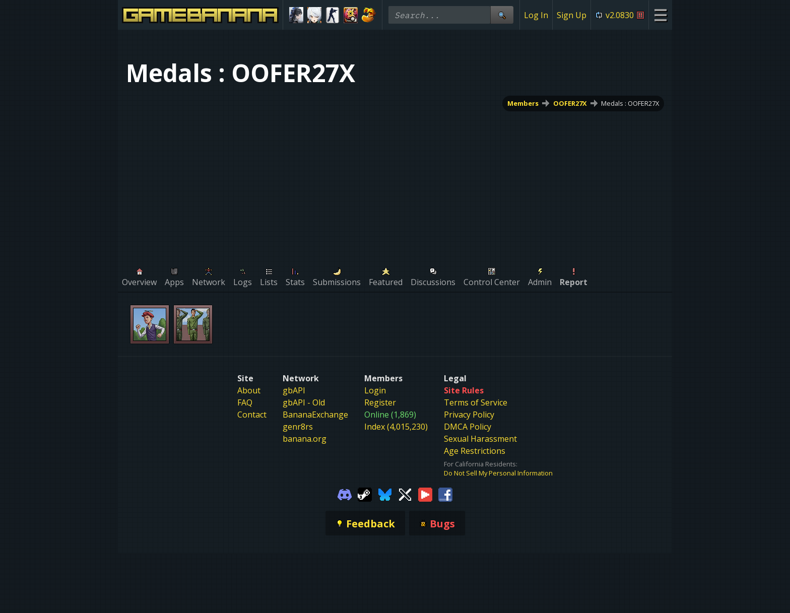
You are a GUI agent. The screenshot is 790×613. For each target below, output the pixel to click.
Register (380, 402)
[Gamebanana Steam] (365, 493)
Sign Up (571, 15)
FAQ (244, 402)
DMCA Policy (467, 426)
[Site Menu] (660, 15)
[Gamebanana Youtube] (425, 493)
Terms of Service (475, 402)
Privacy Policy (469, 414)
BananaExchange (315, 414)
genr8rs (298, 426)
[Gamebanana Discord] (345, 493)
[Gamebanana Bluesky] (385, 493)
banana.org (304, 438)
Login (375, 390)
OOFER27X (570, 103)
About (248, 390)
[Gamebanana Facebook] (445, 493)
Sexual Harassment (480, 438)
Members (523, 103)
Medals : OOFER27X (630, 103)
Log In (536, 15)
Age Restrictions (474, 450)
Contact (252, 414)
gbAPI (294, 390)
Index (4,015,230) (396, 426)
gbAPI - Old (304, 402)
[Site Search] (501, 15)
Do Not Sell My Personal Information (498, 473)
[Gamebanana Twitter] (405, 493)
